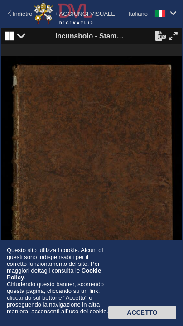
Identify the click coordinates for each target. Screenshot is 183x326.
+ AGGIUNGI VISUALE (84, 13)
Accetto (142, 312)
